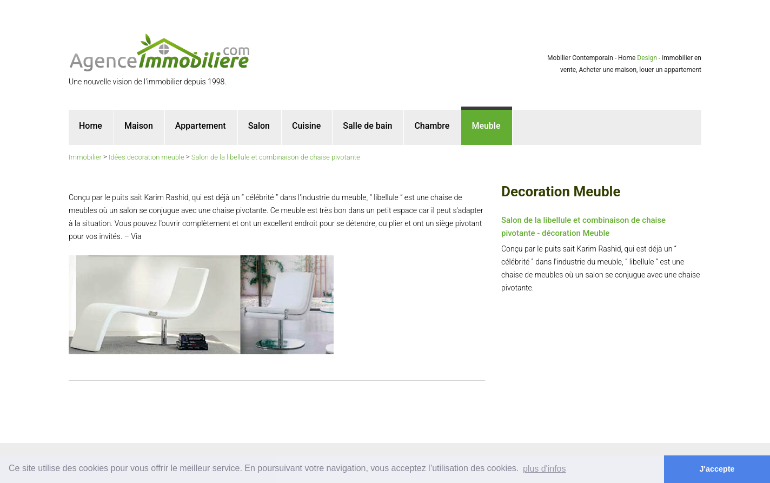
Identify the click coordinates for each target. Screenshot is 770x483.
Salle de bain (367, 126)
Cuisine (306, 126)
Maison (138, 126)
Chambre (431, 126)
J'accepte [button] (717, 469)
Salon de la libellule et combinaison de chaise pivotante (275, 157)
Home (90, 126)
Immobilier (85, 157)
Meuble (486, 126)
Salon (259, 126)
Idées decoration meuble (146, 157)
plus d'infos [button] (544, 468)
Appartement (200, 126)
